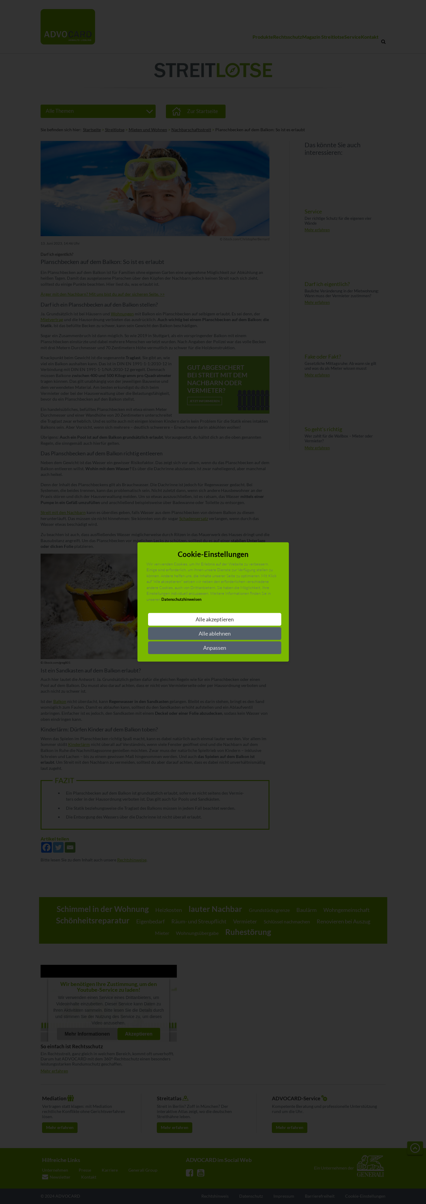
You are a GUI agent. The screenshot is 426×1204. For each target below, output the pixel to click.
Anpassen (214, 648)
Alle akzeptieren (215, 619)
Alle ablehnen (215, 633)
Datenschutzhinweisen (181, 599)
